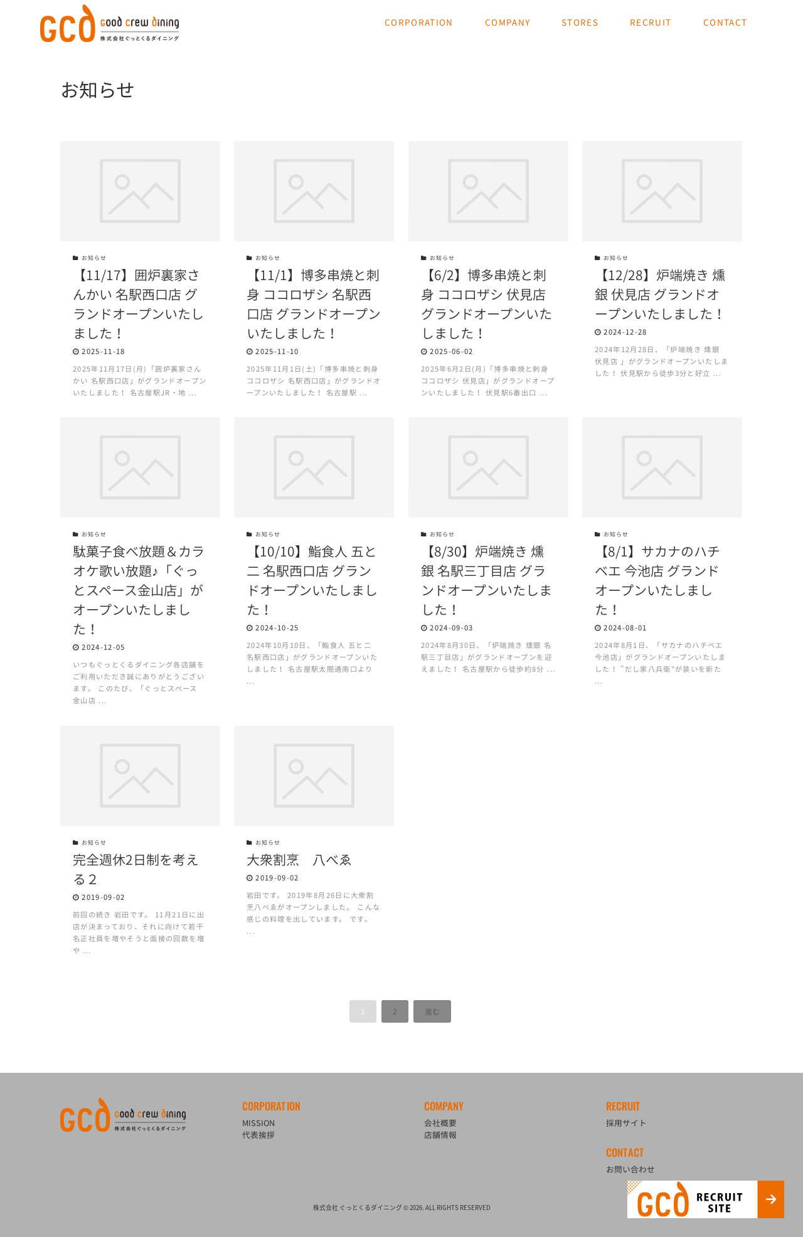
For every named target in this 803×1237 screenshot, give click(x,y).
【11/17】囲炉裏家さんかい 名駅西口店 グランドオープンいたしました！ (138, 304)
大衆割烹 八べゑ (299, 859)
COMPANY (507, 22)
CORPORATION (419, 22)
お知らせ (90, 258)
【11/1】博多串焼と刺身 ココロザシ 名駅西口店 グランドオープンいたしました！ (314, 304)
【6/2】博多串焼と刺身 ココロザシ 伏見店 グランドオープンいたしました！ (486, 304)
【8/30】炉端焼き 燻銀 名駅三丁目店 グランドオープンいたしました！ (486, 580)
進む (431, 1011)
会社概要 (440, 1123)
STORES (579, 22)
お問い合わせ (630, 1169)
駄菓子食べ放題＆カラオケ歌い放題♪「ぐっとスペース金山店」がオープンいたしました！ (139, 590)
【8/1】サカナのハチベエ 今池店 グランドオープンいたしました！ (657, 580)
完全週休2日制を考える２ (136, 869)
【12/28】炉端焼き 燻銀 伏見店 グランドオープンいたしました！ (660, 294)
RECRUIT (650, 22)
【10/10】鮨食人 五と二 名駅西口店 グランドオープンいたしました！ (312, 580)
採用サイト (626, 1123)
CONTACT (725, 22)
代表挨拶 (258, 1134)
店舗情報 (440, 1134)
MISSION (258, 1123)
